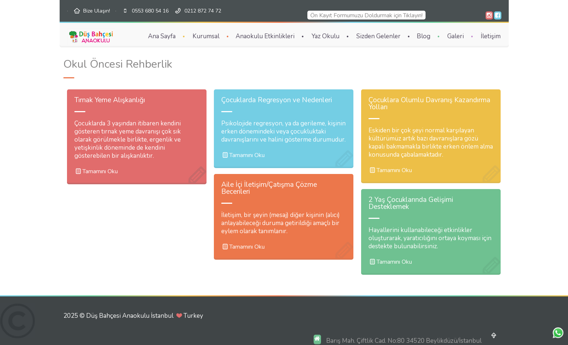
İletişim (491, 36)
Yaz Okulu (325, 36)
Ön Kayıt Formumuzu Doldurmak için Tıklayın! (365, 15)
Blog (423, 36)
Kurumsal (206, 36)
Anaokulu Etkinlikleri (265, 36)
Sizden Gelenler (378, 36)
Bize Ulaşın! (96, 10)
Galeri (455, 36)
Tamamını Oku (96, 171)
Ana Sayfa (162, 36)
